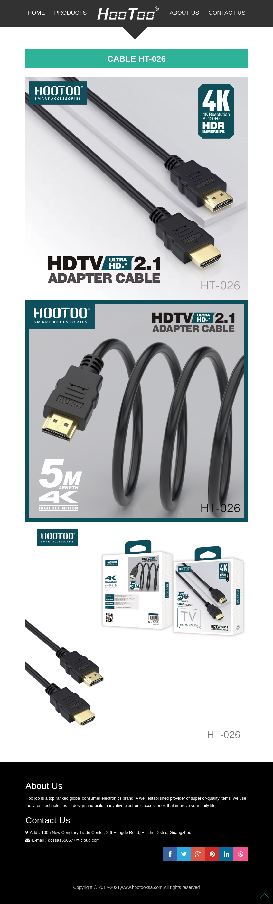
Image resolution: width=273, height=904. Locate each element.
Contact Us (226, 13)
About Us (184, 13)
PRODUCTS (70, 13)
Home (36, 13)
